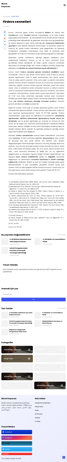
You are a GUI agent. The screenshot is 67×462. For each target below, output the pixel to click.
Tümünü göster (61, 234)
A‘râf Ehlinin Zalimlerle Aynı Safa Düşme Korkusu (20, 240)
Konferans (8, 367)
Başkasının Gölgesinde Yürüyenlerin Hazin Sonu (18, 331)
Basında (40, 350)
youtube (5, 454)
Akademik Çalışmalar (12, 350)
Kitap (39, 358)
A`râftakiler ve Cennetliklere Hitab (54, 240)
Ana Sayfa (6, 17)
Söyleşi (6, 385)
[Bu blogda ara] (33, 294)
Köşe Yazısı (15, 16)
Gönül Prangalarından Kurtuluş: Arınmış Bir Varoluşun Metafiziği (18, 250)
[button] (4, 48)
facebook (8, 432)
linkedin (7, 443)
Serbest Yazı (41, 376)
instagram (8, 438)
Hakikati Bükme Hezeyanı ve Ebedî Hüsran (52, 322)
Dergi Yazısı (8, 358)
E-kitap (37, 421)
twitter (7, 449)
